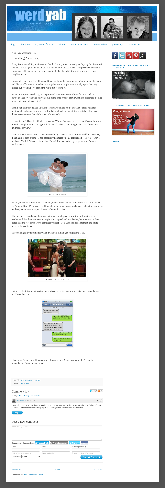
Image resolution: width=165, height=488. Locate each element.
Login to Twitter (74, 442)
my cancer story (79, 44)
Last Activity (35, 396)
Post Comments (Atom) (34, 475)
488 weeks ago (31, 400)
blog (12, 44)
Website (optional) (79, 447)
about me (25, 44)
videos (62, 44)
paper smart (21, 400)
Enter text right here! (57, 433)
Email (44, 447)
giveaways (117, 44)
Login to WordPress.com (59, 442)
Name (14, 447)
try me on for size (44, 44)
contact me (134, 44)
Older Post (97, 469)
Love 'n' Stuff (24, 383)
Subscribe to (26, 456)
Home (57, 469)
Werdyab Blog (27, 380)
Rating (26, 396)
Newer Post (17, 469)
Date (20, 396)
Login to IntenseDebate (42, 442)
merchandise (100, 44)
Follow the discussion (100, 390)
